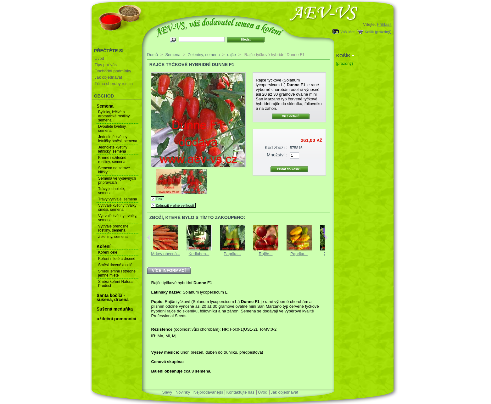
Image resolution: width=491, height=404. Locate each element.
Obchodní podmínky (113, 71)
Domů (152, 54)
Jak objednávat (108, 77)
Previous (148, 237)
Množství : (277, 154)
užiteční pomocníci (116, 318)
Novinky (183, 392)
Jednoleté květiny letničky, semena (112, 149)
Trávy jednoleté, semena (111, 191)
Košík (369, 32)
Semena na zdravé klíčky (114, 170)
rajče (231, 54)
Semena (105, 106)
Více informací (169, 270)
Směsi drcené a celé (115, 265)
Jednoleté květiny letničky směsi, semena (117, 139)
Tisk (159, 199)
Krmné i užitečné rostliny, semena (112, 159)
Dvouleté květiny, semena (112, 128)
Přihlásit (384, 24)
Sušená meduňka (115, 308)
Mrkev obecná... (165, 253)
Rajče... (265, 253)
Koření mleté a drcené (116, 258)
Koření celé (107, 252)
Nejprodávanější (208, 392)
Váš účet (347, 32)
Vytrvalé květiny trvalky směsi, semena (117, 207)
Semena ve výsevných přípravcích (117, 180)
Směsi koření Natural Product (115, 283)
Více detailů (290, 116)
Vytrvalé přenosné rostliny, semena (113, 228)
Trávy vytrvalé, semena (117, 199)
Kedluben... (199, 253)
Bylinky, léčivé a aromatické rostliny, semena (114, 116)
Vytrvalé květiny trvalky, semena (117, 218)
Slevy (167, 392)
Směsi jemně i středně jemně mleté (117, 273)
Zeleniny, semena (113, 236)
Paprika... (232, 253)
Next (326, 237)
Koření (103, 246)
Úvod (99, 58)
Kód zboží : (276, 147)
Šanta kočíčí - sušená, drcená (113, 297)
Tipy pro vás (106, 64)
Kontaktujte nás (240, 392)
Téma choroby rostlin (114, 83)
